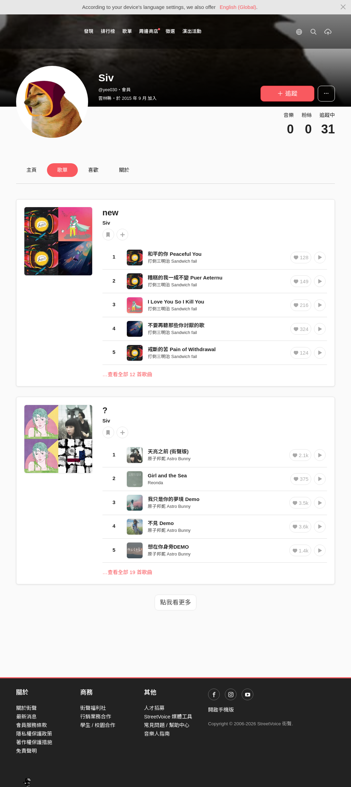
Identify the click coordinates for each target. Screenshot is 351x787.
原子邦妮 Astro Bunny (169, 458)
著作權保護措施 (34, 742)
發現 (89, 31)
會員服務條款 (31, 725)
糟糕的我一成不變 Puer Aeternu (185, 278)
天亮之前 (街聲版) (168, 451)
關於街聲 (26, 708)
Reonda (155, 482)
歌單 (127, 31)
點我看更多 (175, 602)
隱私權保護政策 (34, 734)
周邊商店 (149, 31)
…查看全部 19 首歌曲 (127, 572)
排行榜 (108, 31)
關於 (124, 170)
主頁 (31, 170)
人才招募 (154, 708)
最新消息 (26, 716)
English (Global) (238, 7)
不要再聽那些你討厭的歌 (176, 325)
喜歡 (93, 170)
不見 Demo (161, 523)
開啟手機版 (221, 710)
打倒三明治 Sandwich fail (172, 261)
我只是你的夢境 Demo (173, 499)
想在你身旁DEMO (168, 547)
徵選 (170, 31)
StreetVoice (44, 31)
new (110, 212)
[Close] (343, 7)
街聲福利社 (93, 708)
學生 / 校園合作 (98, 725)
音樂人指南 (157, 734)
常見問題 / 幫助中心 (167, 725)
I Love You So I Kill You (176, 302)
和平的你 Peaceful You (175, 254)
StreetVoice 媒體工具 (168, 716)
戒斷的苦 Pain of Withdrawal (182, 349)
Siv (106, 223)
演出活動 (192, 31)
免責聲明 (26, 751)
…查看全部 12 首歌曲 (127, 374)
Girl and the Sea (167, 475)
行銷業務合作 (95, 716)
